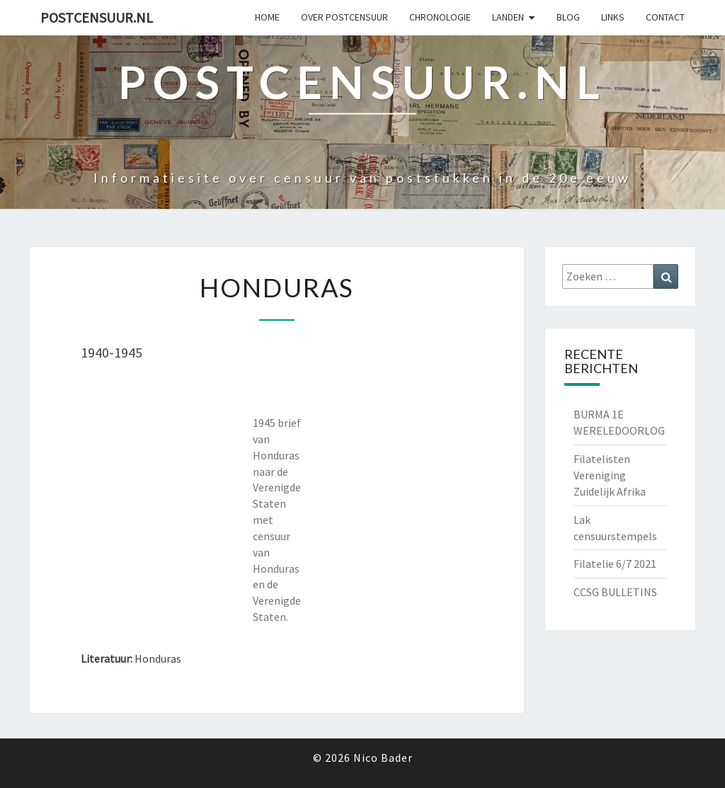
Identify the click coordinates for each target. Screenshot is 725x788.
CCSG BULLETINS (615, 592)
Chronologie (440, 17)
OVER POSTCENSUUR (344, 17)
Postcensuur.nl (96, 17)
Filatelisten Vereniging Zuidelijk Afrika (609, 475)
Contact (665, 17)
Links (612, 17)
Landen (508, 17)
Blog (568, 17)
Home (267, 17)
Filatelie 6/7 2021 (614, 563)
